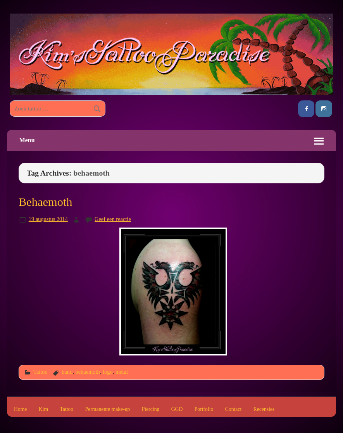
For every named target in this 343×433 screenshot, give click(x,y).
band (67, 372)
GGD (177, 409)
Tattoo (40, 372)
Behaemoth (45, 202)
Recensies (264, 409)
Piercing (151, 409)
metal (121, 372)
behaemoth (87, 372)
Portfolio (204, 409)
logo (108, 372)
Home (20, 409)
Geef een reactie (113, 219)
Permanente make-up (107, 409)
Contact (233, 409)
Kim (43, 409)
